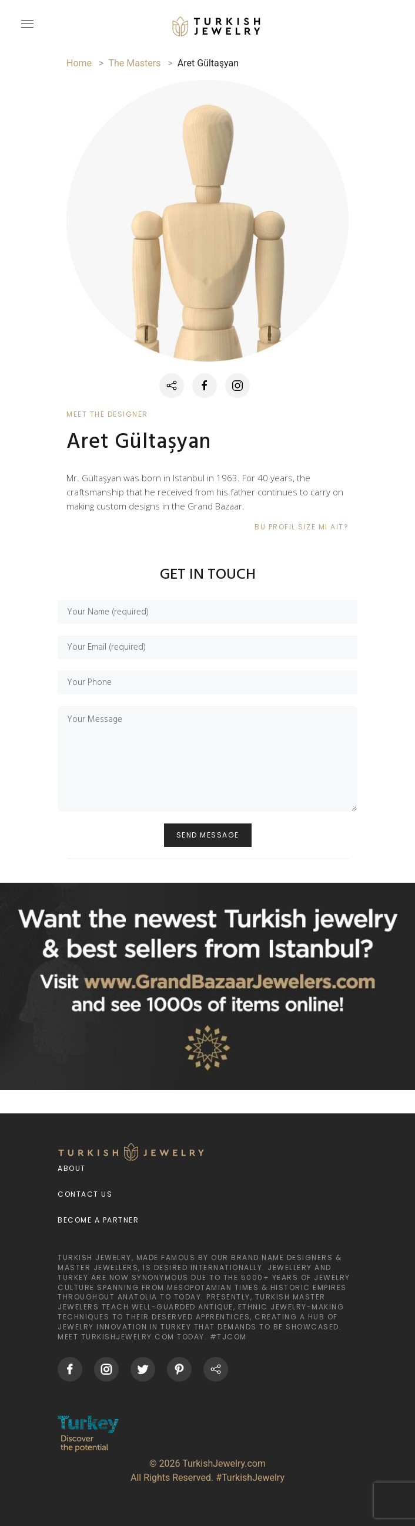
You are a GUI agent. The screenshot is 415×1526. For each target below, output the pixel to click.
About (72, 1168)
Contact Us (85, 1194)
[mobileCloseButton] (26, 29)
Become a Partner (98, 1220)
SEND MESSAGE (207, 835)
